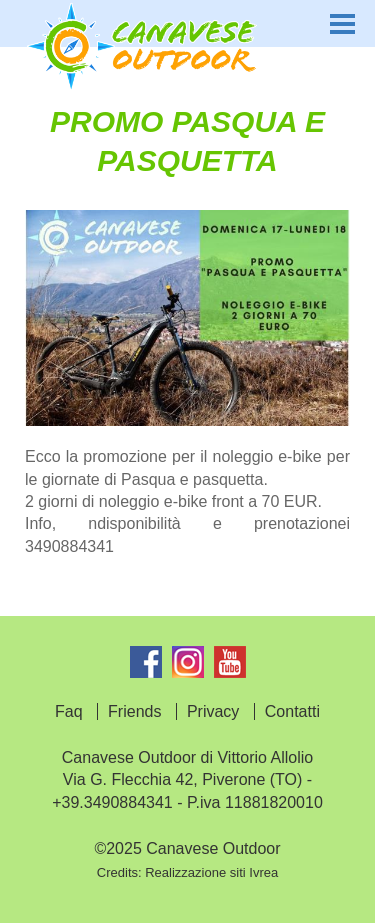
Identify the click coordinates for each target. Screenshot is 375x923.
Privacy (213, 711)
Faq (69, 711)
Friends (134, 711)
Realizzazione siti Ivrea (211, 872)
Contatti (292, 711)
